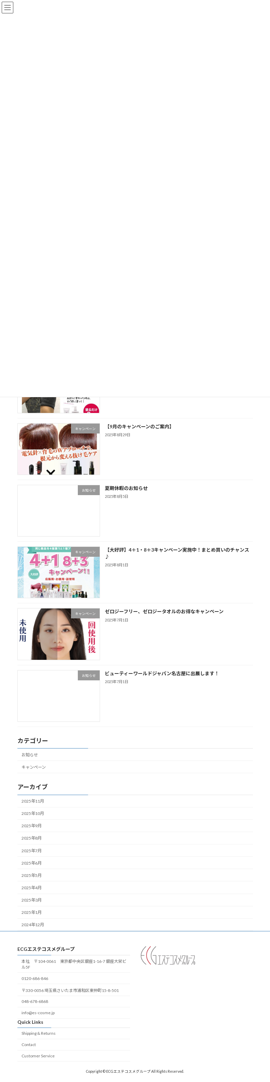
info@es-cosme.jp (38, 1012)
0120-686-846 (35, 978)
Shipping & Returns (39, 1033)
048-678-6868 (35, 1001)
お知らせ (30, 754)
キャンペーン (34, 767)
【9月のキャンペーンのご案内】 (139, 426)
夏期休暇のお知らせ (125, 488)
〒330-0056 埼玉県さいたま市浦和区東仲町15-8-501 (70, 990)
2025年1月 (32, 912)
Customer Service (38, 1055)
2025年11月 (33, 801)
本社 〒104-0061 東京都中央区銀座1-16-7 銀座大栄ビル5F (74, 964)
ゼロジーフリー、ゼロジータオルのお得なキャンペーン (163, 611)
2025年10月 (33, 813)
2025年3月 (32, 900)
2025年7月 (32, 850)
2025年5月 (32, 875)
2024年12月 (33, 924)
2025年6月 (32, 862)
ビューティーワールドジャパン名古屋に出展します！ (161, 673)
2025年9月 (32, 825)
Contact (29, 1044)
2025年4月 (32, 887)
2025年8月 (32, 838)
